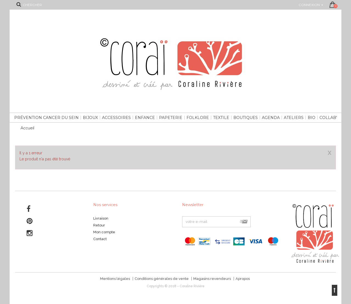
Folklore (197, 118)
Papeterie (170, 118)
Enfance (145, 118)
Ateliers (294, 118)
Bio (311, 118)
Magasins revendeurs (212, 279)
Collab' (328, 118)
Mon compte (104, 232)
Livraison (100, 218)
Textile (221, 118)
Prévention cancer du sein (46, 118)
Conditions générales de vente (162, 279)
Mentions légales (115, 279)
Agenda (271, 118)
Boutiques (245, 118)
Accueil (27, 128)
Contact (100, 239)
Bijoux (90, 118)
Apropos (243, 279)
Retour (99, 225)
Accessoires (116, 118)
